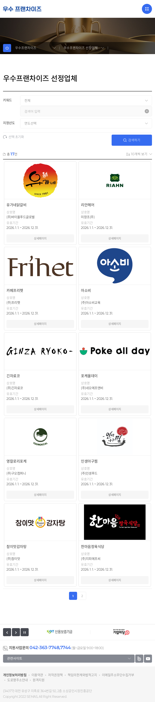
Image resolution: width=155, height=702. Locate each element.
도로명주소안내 (17, 680)
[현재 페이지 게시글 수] (141, 154)
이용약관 (37, 675)
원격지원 (38, 680)
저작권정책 (55, 675)
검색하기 (131, 140)
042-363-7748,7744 (50, 647)
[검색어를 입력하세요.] (86, 111)
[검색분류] (86, 100)
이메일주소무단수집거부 (118, 675)
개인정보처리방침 (14, 675)
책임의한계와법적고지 (82, 675)
